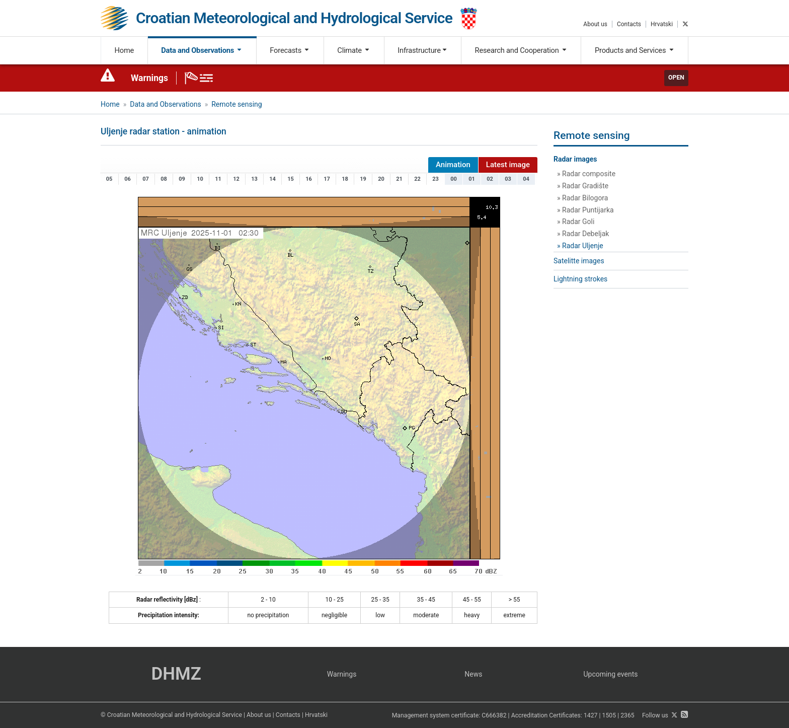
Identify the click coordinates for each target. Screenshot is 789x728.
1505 (609, 715)
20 (381, 179)
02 (490, 179)
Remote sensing (236, 104)
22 (417, 179)
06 (127, 179)
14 (272, 179)
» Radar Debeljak (583, 234)
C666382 (494, 715)
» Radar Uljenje (580, 246)
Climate (353, 50)
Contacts (629, 24)
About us (595, 24)
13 (254, 179)
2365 (627, 715)
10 (200, 179)
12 (236, 179)
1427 (591, 715)
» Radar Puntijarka (585, 210)
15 (290, 179)
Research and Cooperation (521, 50)
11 (218, 179)
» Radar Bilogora (582, 198)
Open (676, 77)
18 (345, 179)
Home (124, 50)
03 (508, 179)
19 (363, 179)
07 (145, 179)
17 (327, 179)
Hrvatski (662, 24)
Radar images (575, 159)
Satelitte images (579, 261)
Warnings (149, 78)
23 (435, 179)
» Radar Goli (575, 221)
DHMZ (176, 674)
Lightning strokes (580, 279)
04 (526, 179)
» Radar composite (586, 174)
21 (399, 179)
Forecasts (290, 50)
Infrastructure (422, 50)
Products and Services (635, 50)
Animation (453, 164)
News (473, 674)
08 (164, 179)
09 (182, 179)
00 (453, 179)
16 (308, 179)
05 (109, 179)
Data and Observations (202, 50)
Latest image (508, 164)
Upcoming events (611, 674)
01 (471, 179)
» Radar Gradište (582, 186)
